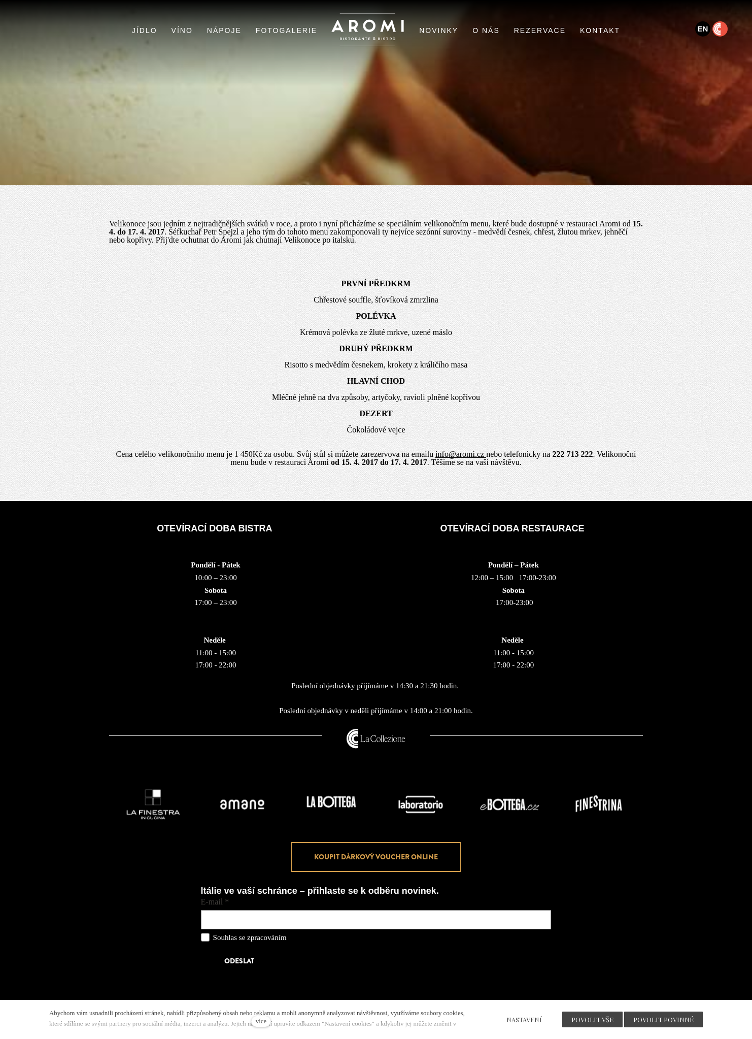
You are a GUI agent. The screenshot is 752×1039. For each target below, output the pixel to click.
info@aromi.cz (460, 454)
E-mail (215, 902)
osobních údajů (311, 937)
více (261, 1021)
